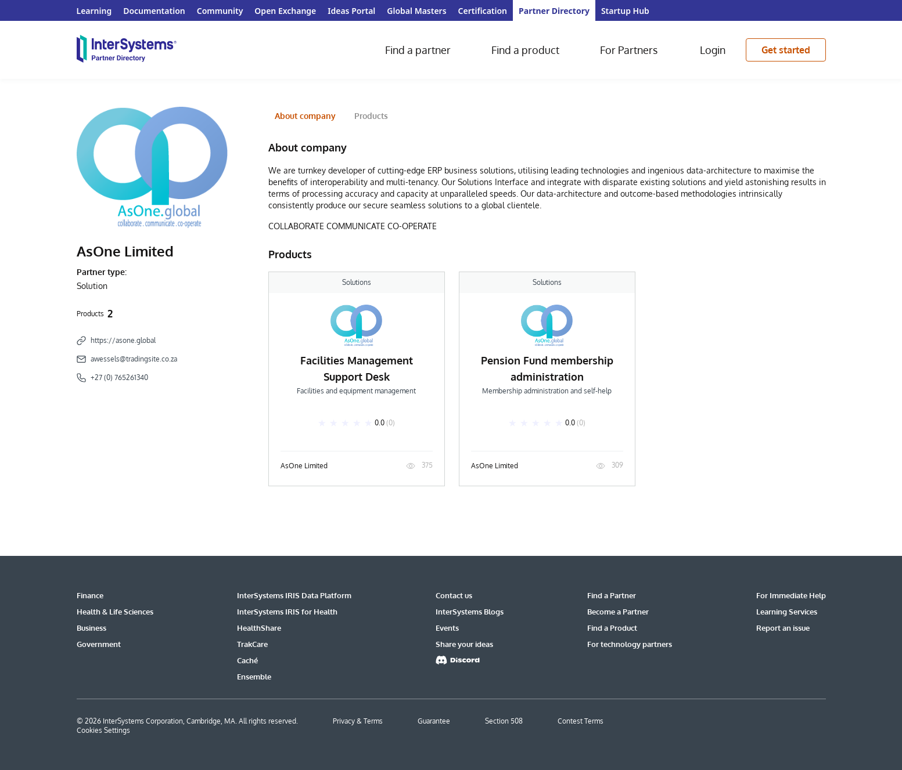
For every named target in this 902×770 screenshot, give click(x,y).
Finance (90, 595)
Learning (94, 10)
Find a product (525, 50)
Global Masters (416, 10)
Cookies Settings (103, 730)
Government (99, 644)
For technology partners (629, 644)
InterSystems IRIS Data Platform (294, 595)
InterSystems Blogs (470, 611)
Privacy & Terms (358, 721)
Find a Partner (611, 595)
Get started (785, 50)
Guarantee (434, 721)
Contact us (454, 595)
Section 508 (504, 721)
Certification (482, 10)
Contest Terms (580, 721)
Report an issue (783, 627)
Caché (247, 660)
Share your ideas (464, 644)
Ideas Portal (351, 10)
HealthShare (259, 627)
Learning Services (786, 611)
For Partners (628, 50)
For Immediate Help (791, 595)
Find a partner (418, 50)
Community (220, 10)
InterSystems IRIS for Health (287, 611)
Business (91, 627)
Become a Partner (618, 611)
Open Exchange (285, 10)
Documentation (154, 10)
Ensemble (254, 676)
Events (447, 627)
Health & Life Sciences (115, 611)
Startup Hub (625, 10)
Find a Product (612, 627)
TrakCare (252, 644)
